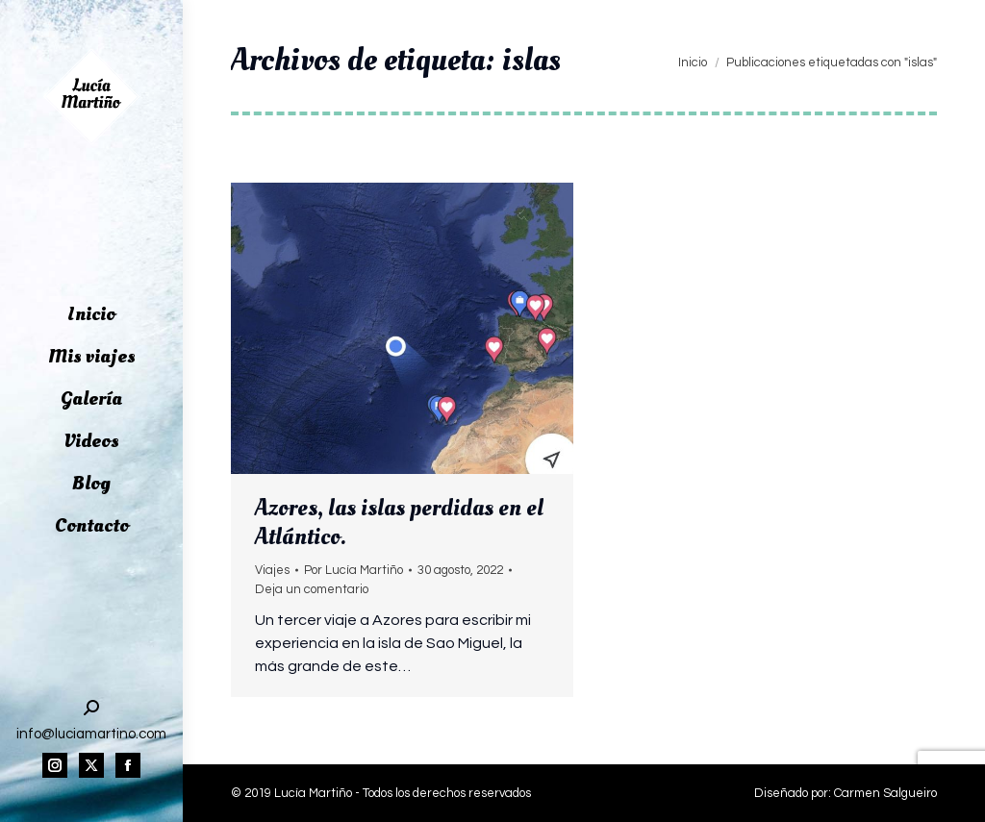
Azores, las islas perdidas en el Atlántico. (399, 522)
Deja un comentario (311, 589)
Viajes (272, 570)
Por (353, 570)
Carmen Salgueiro (885, 793)
